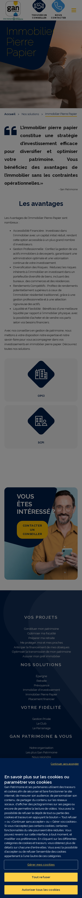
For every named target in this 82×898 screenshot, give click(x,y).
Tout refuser (41, 877)
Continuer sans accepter (65, 763)
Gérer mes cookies (41, 864)
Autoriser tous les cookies (41, 889)
